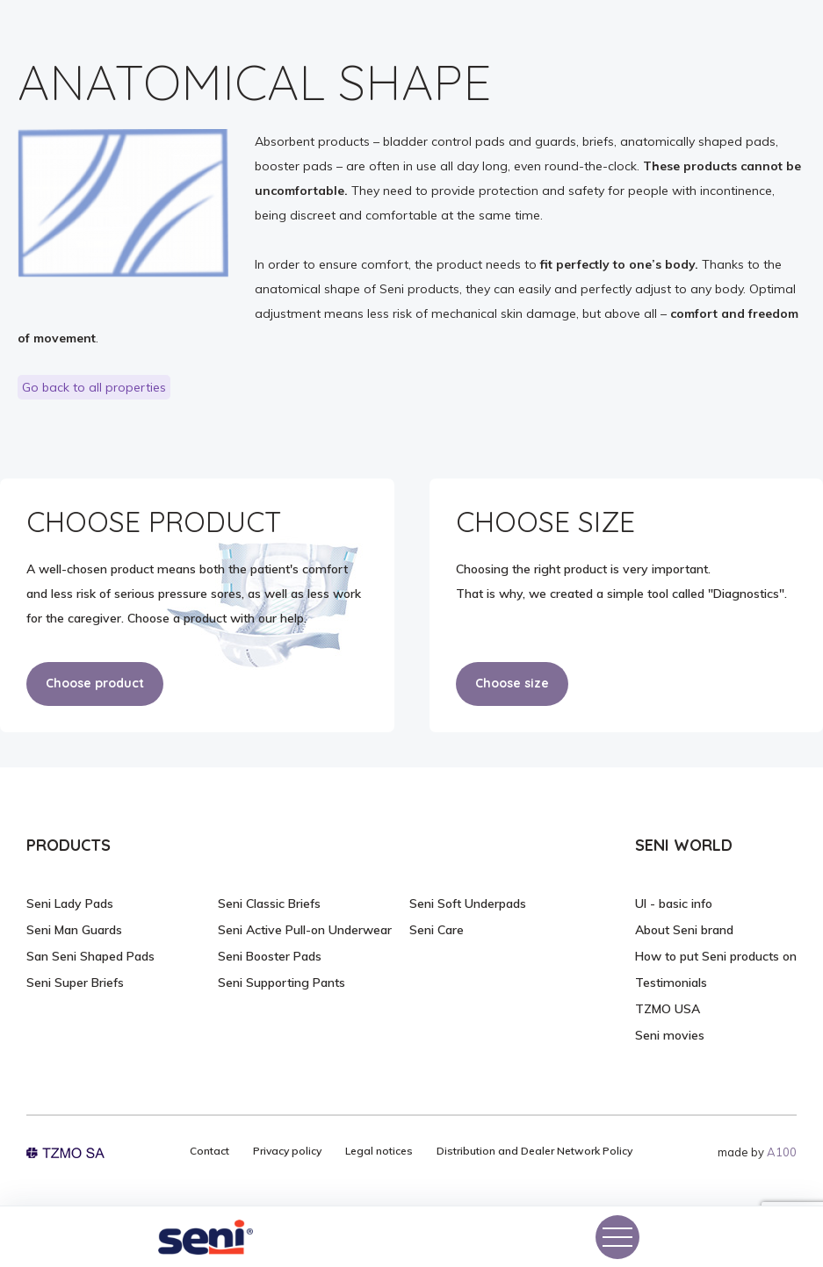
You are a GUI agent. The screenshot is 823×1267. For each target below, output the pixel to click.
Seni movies (669, 1035)
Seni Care (436, 930)
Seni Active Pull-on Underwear (305, 930)
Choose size (512, 683)
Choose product (95, 683)
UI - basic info (673, 903)
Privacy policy (287, 1150)
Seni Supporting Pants (281, 982)
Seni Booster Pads (269, 956)
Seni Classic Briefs (269, 903)
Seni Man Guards (74, 930)
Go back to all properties (94, 387)
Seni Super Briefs (75, 982)
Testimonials (671, 982)
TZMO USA (667, 1009)
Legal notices (379, 1150)
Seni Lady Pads (69, 903)
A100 (782, 1152)
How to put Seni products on (716, 956)
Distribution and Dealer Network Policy (534, 1150)
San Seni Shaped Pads (90, 956)
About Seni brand (684, 930)
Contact (209, 1150)
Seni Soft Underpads (467, 903)
